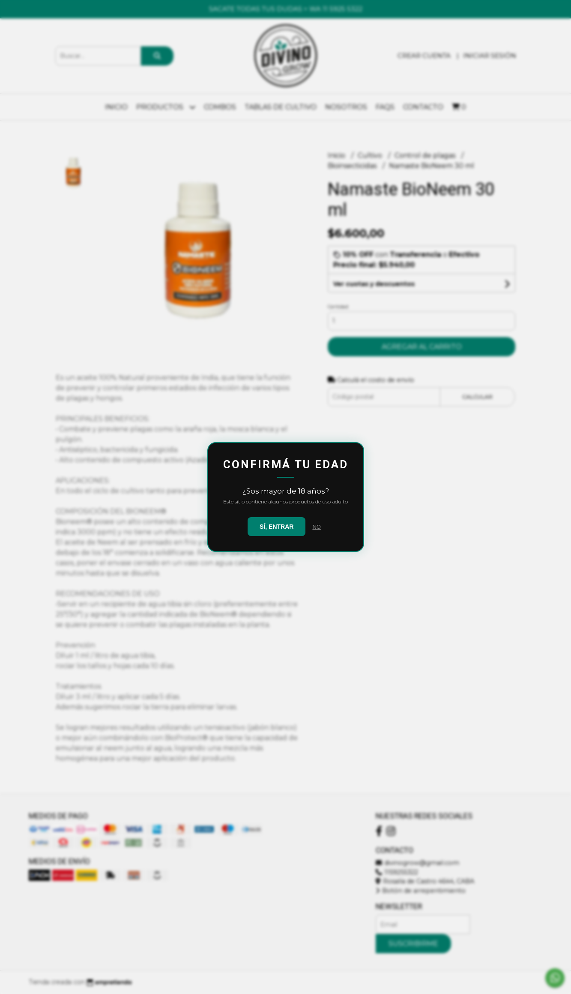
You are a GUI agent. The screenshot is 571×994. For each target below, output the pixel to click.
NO (316, 527)
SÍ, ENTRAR (276, 526)
